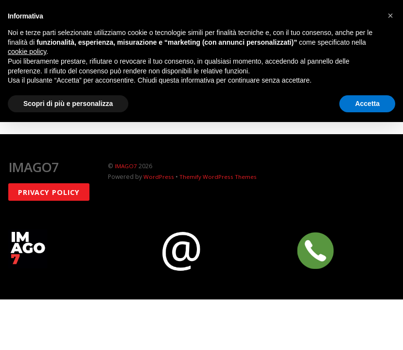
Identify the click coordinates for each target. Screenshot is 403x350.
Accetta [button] (367, 103)
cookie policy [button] (27, 51)
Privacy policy (49, 191)
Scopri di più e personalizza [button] (68, 103)
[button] (390, 15)
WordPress (159, 177)
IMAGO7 (126, 166)
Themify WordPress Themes (219, 177)
